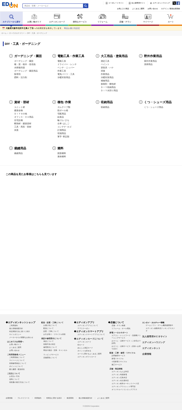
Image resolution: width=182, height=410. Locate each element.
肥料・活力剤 (20, 77)
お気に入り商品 (123, 9)
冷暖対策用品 (63, 77)
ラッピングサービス (51, 355)
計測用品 (61, 130)
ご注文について (13, 373)
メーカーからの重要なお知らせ (21, 337)
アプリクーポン (83, 328)
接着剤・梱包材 (108, 84)
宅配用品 (61, 114)
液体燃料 (61, 156)
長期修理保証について (17, 363)
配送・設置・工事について (52, 322)
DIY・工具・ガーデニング (37, 33)
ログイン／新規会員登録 (170, 9)
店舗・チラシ (125, 18)
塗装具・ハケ (107, 67)
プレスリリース (23, 398)
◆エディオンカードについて (89, 339)
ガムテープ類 (63, 107)
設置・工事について (51, 331)
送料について (14, 379)
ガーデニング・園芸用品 (26, 71)
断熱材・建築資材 (22, 123)
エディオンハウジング (161, 3)
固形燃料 (61, 153)
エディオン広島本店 (119, 378)
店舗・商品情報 (115, 369)
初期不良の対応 (49, 344)
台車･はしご (63, 123)
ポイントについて (16, 366)
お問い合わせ (153, 9)
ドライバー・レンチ (67, 64)
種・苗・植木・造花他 (25, 64)
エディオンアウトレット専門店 (124, 387)
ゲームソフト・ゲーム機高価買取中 (159, 325)
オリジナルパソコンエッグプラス (124, 390)
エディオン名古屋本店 (120, 381)
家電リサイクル (118, 359)
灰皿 (16, 130)
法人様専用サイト (138, 3)
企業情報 (146, 354)
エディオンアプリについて (87, 325)
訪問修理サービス (118, 356)
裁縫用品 (18, 153)
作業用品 (105, 74)
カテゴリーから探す (11, 18)
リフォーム (102, 18)
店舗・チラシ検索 (118, 325)
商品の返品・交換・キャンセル (55, 350)
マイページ (148, 18)
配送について (48, 328)
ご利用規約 (13, 325)
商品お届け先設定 (72, 28)
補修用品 (105, 81)
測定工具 (105, 61)
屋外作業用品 (150, 61)
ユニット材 (19, 107)
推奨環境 (70, 398)
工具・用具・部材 (22, 127)
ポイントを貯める (84, 351)
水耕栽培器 (19, 67)
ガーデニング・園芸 (23, 61)
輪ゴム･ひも (63, 120)
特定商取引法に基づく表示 (19, 331)
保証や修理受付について (51, 338)
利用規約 (38, 398)
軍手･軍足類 (63, 136)
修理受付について (50, 347)
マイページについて (17, 360)
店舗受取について (50, 358)
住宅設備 (18, 120)
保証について (48, 341)
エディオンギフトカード (86, 357)
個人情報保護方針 (16, 328)
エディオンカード (57, 18)
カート (170, 18)
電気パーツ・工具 (66, 74)
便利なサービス (79, 18)
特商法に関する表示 (54, 398)
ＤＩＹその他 (20, 114)
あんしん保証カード (85, 348)
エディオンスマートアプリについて (91, 334)
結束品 (60, 117)
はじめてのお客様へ (15, 342)
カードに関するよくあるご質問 (89, 354)
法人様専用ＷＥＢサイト (154, 336)
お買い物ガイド (34, 18)
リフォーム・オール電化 (121, 328)
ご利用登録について (17, 357)
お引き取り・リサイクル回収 (54, 334)
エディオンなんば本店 (120, 372)
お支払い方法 (14, 376)
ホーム (4, 33)
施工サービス (117, 365)
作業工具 (61, 71)
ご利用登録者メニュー (16, 355)
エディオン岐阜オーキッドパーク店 (125, 384)
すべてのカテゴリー (17, 33)
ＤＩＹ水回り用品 (109, 90)
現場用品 (61, 133)
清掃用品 (148, 64)
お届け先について (50, 325)
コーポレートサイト (116, 3)
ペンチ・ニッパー (66, 67)
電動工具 (61, 61)
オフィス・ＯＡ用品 (23, 117)
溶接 (103, 71)
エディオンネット (151, 348)
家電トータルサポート (118, 333)
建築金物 (18, 110)
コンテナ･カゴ (64, 127)
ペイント (105, 64)
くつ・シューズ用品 (153, 107)
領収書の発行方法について (19, 382)
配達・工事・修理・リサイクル (122, 353)
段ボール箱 (62, 110)
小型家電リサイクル (119, 362)
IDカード (80, 345)
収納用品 (105, 107)
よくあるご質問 (138, 9)
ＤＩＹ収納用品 (108, 87)
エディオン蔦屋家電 (119, 375)
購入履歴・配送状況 (17, 369)
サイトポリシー (15, 334)
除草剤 (17, 74)
